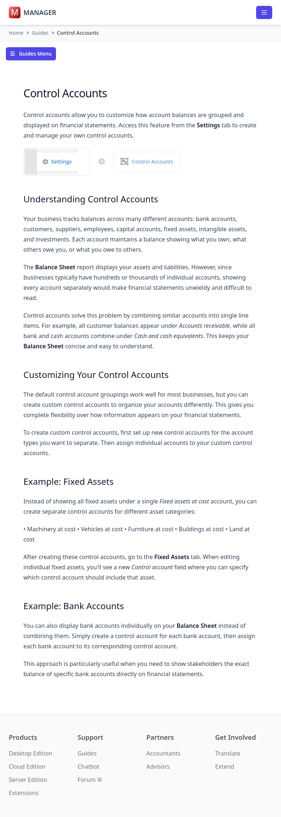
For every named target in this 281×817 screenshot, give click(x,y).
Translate (227, 753)
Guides (40, 32)
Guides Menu (31, 53)
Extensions (23, 793)
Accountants (163, 753)
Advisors (158, 766)
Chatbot (89, 766)
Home (16, 32)
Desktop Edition (30, 753)
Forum (90, 780)
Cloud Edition (27, 766)
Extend (224, 766)
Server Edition (28, 780)
